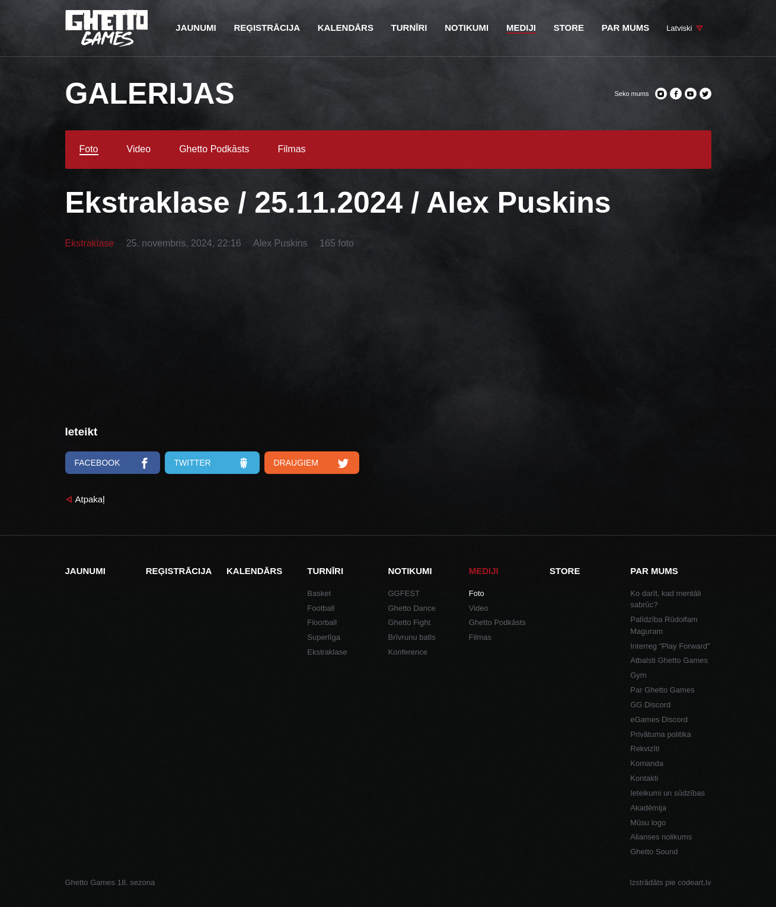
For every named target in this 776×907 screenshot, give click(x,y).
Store (565, 571)
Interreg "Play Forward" (670, 646)
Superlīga (323, 637)
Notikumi (410, 571)
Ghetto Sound (654, 851)
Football (320, 608)
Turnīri (325, 571)
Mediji (484, 571)
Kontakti (644, 778)
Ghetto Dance (412, 608)
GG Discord (650, 704)
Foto (88, 149)
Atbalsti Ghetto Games (669, 660)
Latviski (679, 28)
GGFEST (404, 593)
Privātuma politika (660, 734)
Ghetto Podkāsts (214, 149)
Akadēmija (648, 807)
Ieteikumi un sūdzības (667, 793)
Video (139, 149)
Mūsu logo (648, 822)
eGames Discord (659, 719)
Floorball (322, 622)
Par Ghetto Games (662, 689)
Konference (408, 652)
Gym (638, 675)
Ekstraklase (89, 243)
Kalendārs (254, 571)
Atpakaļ (90, 499)
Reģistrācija (179, 571)
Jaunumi (85, 571)
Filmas (291, 149)
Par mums (654, 571)
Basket (319, 593)
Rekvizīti (644, 748)
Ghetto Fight (409, 622)
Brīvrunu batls (412, 637)
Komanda (646, 763)
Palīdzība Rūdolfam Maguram (663, 625)
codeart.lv (694, 882)
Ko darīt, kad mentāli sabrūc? (665, 599)
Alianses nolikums (661, 836)
